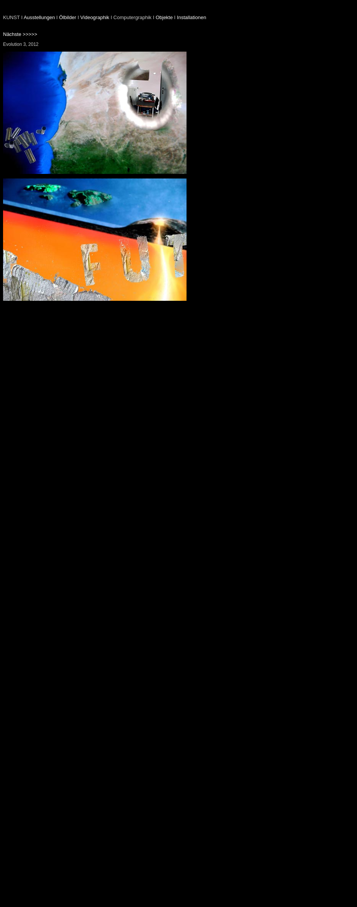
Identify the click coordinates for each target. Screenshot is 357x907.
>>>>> (29, 34)
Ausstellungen (39, 17)
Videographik (94, 17)
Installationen (191, 17)
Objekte (164, 17)
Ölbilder (67, 17)
